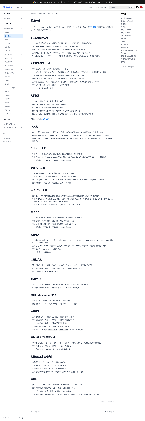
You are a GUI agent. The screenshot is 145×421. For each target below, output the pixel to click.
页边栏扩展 (124, 47)
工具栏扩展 (8, 58)
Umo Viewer (12, 138)
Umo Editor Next (12, 28)
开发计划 (7, 43)
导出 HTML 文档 (126, 36)
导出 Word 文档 (126, 30)
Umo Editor (12, 18)
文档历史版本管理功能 (128, 59)
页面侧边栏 (8, 62)
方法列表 (7, 110)
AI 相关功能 (13, 54)
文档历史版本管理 (13, 69)
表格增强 (7, 91)
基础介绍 (7, 32)
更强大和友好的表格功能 (128, 56)
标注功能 (45, 119)
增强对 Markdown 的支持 (129, 50)
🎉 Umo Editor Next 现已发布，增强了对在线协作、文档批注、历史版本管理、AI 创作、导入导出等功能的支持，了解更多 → (72, 2)
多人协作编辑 (9, 65)
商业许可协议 (6, 142)
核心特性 (7, 36)
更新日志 (7, 39)
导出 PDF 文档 (125, 33)
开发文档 (96, 7)
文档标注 (7, 77)
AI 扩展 (123, 27)
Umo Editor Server (12, 114)
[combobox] (122, 7)
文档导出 (7, 84)
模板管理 (7, 99)
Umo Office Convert (12, 128)
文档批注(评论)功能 (127, 21)
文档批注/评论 (9, 73)
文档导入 (7, 80)
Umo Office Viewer (12, 124)
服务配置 (7, 51)
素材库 (7, 103)
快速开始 (7, 47)
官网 (90, 7)
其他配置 (7, 106)
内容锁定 (7, 95)
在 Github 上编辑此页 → (127, 67)
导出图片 (123, 38)
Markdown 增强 (10, 88)
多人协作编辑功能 (126, 18)
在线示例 (103, 7)
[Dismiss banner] (142, 2)
